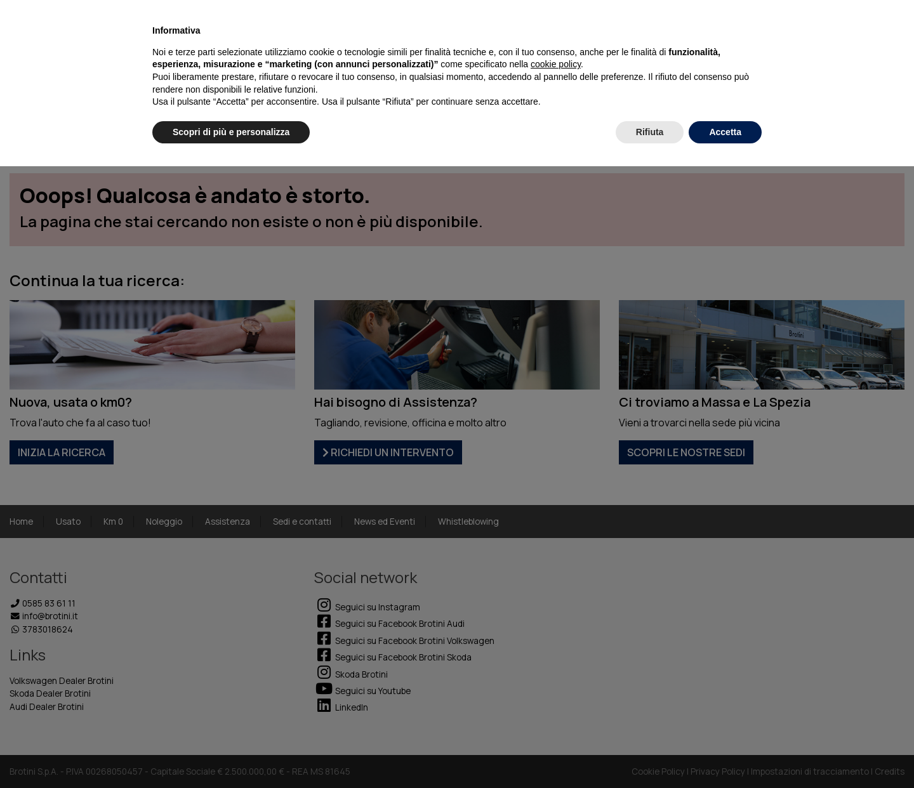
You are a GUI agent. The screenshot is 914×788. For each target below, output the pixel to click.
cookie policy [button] (556, 64)
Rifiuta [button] (650, 132)
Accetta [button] (725, 132)
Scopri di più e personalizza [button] (231, 132)
